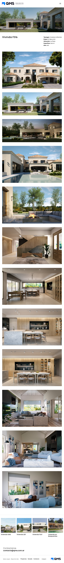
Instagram (44, 559)
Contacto (36, 559)
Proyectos (24, 559)
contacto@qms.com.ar (13, 550)
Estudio (30, 559)
